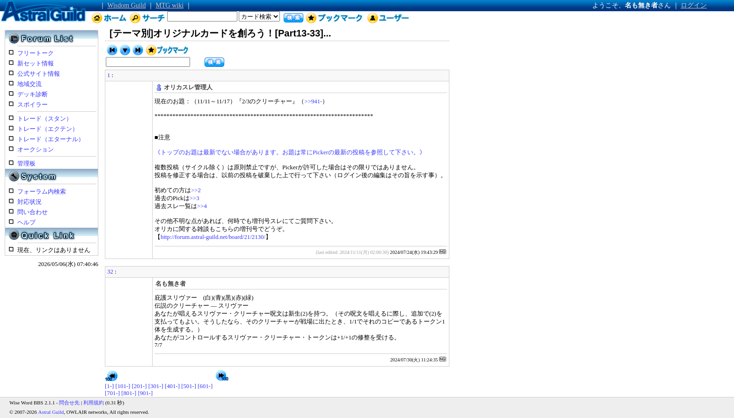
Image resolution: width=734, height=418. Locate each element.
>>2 (196, 190)
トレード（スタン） (44, 118)
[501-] (188, 386)
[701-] (112, 393)
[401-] (172, 386)
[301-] (155, 386)
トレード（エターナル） (50, 139)
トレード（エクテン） (47, 129)
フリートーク (35, 53)
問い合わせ (32, 212)
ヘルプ (26, 222)
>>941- (313, 101)
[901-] (145, 393)
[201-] (139, 386)
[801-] (128, 393)
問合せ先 (69, 402)
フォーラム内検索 (41, 191)
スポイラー (32, 104)
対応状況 (29, 202)
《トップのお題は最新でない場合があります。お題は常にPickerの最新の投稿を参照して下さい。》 (290, 152)
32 (110, 271)
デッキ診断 (32, 94)
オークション (35, 149)
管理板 (26, 163)
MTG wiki (170, 5)
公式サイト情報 (38, 74)
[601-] (205, 386)
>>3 (194, 198)
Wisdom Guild (126, 5)
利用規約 (93, 402)
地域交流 (29, 84)
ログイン (694, 5)
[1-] (109, 386)
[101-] (122, 386)
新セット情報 (35, 63)
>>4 (202, 206)
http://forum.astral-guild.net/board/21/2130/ (213, 237)
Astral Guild (51, 412)
